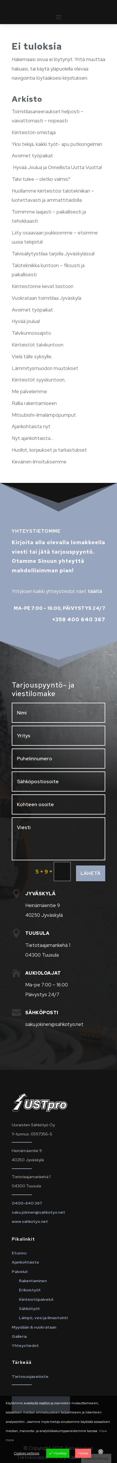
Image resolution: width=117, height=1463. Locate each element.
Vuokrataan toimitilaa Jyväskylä (46, 298)
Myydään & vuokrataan (34, 1327)
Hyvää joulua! (26, 321)
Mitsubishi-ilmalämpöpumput (44, 415)
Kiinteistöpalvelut (36, 1299)
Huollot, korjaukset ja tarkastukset (49, 450)
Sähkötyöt (29, 1308)
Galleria (19, 1336)
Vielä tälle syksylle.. (32, 356)
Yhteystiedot (25, 1345)
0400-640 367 (27, 1203)
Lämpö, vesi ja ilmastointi (43, 1317)
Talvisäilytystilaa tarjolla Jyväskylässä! (53, 253)
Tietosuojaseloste (30, 1376)
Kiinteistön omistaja (34, 132)
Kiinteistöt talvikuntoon (37, 345)
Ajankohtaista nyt (31, 426)
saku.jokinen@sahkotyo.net (38, 1212)
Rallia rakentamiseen (34, 403)
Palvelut (20, 1271)
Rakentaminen (33, 1280)
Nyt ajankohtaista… (33, 438)
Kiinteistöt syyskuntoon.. (39, 380)
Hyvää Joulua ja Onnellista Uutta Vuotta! (57, 167)
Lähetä (91, 873)
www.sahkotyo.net (30, 1221)
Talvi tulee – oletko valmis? (41, 179)
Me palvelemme (29, 391)
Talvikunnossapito (31, 333)
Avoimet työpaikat (32, 155)
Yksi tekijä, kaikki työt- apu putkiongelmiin (57, 144)
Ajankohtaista (25, 1262)
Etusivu (19, 1253)
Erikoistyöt (30, 1289)
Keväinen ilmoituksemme (39, 462)
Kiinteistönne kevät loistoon (42, 286)
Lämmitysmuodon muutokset (45, 368)
